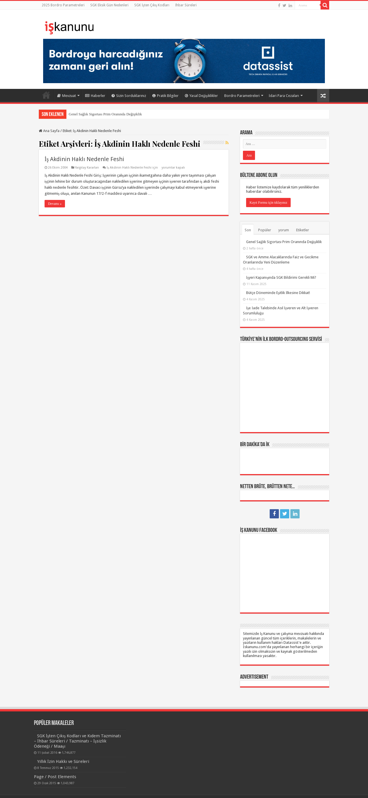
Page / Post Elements (55, 776)
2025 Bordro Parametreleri (63, 5)
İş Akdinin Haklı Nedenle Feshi (84, 159)
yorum (283, 230)
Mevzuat (66, 95)
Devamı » (55, 204)
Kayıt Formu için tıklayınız (268, 203)
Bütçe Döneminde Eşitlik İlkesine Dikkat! (278, 293)
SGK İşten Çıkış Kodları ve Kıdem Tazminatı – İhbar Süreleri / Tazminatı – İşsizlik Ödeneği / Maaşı (77, 741)
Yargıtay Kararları (87, 167)
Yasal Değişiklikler (201, 95)
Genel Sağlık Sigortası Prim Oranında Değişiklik (105, 114)
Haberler (95, 95)
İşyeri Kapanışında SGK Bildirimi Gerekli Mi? (281, 277)
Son (248, 230)
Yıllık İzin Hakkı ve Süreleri (63, 761)
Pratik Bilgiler (165, 95)
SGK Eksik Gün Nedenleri (109, 5)
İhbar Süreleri (186, 5)
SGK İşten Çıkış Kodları (151, 5)
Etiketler (302, 230)
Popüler (264, 230)
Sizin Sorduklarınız (129, 95)
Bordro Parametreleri (242, 95)
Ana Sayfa (46, 95)
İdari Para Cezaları (284, 95)
